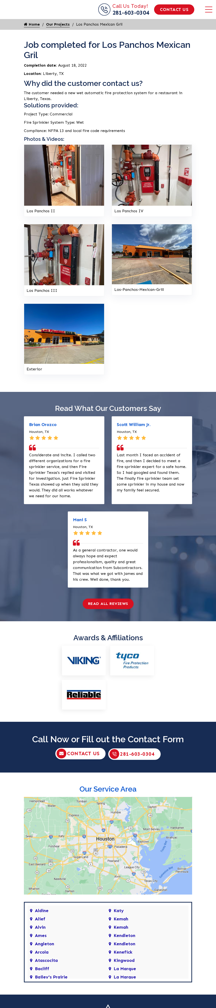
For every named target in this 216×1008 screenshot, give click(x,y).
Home (32, 36)
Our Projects (58, 36)
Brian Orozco (43, 436)
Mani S (80, 532)
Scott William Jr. (133, 436)
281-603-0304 (130, 18)
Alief (40, 930)
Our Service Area (108, 800)
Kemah (121, 930)
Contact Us (174, 15)
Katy (119, 922)
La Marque (125, 980)
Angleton (44, 955)
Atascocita (46, 972)
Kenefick (123, 964)
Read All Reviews (108, 615)
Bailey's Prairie (51, 988)
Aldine (42, 922)
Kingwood (124, 972)
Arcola (42, 964)
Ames (41, 947)
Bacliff (42, 980)
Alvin (40, 939)
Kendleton (124, 947)
